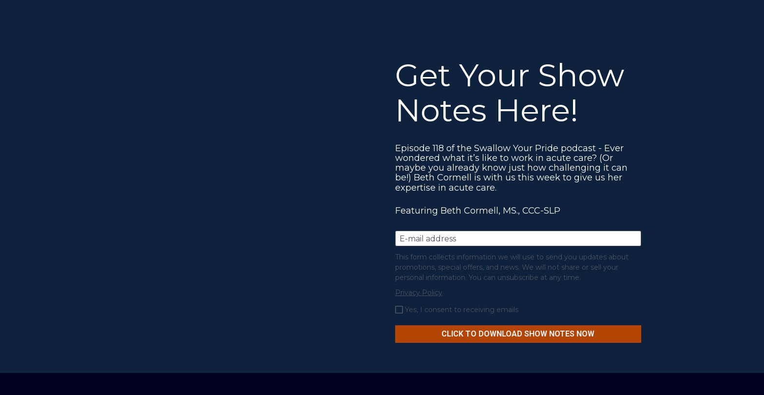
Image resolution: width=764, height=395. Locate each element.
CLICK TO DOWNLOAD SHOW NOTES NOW (517, 333)
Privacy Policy (418, 292)
